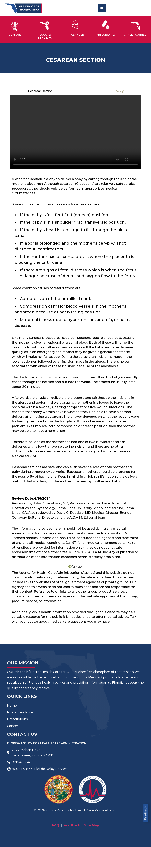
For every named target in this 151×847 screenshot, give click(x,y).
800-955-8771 (22, 769)
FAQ (55, 825)
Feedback (145, 813)
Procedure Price (20, 712)
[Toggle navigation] (102, 8)
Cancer (12, 726)
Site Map (91, 825)
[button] (15, 28)
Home (12, 705)
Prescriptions (17, 719)
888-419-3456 (22, 762)
